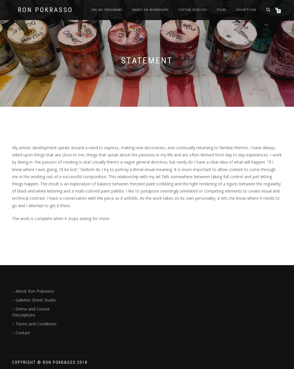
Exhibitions (246, 10)
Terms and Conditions (36, 324)
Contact (23, 332)
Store (222, 10)
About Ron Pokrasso (35, 291)
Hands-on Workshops (150, 10)
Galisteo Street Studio (36, 300)
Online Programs (107, 10)
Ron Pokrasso (45, 10)
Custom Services (192, 10)
